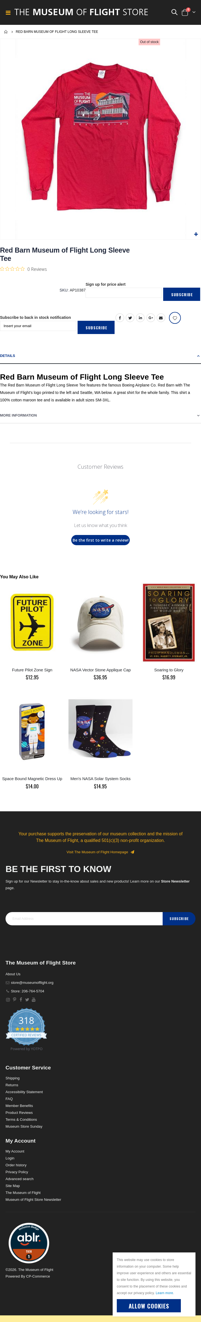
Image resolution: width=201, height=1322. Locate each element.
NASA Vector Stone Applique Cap (100, 669)
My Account (15, 1151)
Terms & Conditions (21, 1119)
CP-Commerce (38, 1276)
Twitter (130, 317)
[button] (196, 234)
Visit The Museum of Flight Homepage (100, 852)
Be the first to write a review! (101, 540)
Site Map (13, 1186)
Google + (150, 317)
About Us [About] (13, 974)
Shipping (13, 1078)
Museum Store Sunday (24, 1126)
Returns (12, 1085)
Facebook (119, 317)
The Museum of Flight (23, 1193)
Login (10, 1158)
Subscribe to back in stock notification (35, 317)
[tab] (100, 356)
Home (6, 32)
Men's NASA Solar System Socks (100, 778)
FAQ (9, 1099)
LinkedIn (140, 317)
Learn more (164, 1293)
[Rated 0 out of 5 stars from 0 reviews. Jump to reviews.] (23, 269)
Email (161, 317)
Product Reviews (19, 1113)
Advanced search (19, 1179)
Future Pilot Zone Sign (32, 669)
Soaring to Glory (168, 669)
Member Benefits (19, 1106)
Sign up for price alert (106, 284)
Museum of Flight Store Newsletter (33, 1200)
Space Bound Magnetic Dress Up (32, 778)
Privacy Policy (17, 1172)
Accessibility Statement (24, 1092)
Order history (16, 1165)
